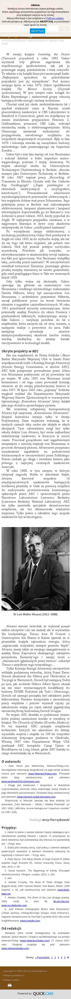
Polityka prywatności (13, 975)
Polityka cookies (11, 979)
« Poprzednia (42, 957)
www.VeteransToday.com (42, 773)
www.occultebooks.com (14, 905)
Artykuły (6, 40)
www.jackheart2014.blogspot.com (21, 781)
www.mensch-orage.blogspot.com (36, 796)
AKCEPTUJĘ (37, 31)
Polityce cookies (55, 18)
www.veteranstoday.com (15, 948)
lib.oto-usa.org (61, 901)
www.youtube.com (30, 920)
